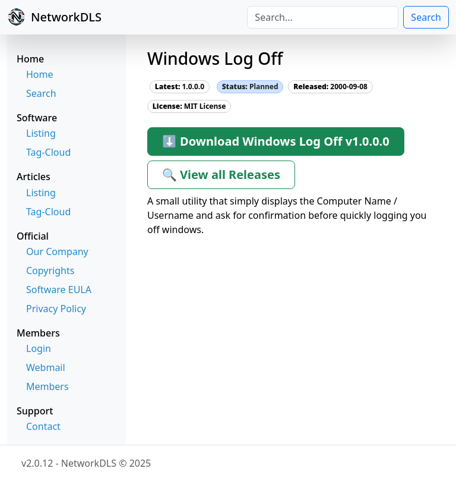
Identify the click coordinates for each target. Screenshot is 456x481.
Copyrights (50, 270)
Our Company (57, 251)
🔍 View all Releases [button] (221, 174)
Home (39, 74)
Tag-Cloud (48, 152)
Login (38, 348)
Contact (43, 426)
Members (47, 386)
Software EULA (58, 289)
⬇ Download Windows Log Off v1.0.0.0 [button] (276, 141)
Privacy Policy (56, 308)
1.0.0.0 (179, 86)
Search (426, 17)
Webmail (45, 367)
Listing (41, 133)
